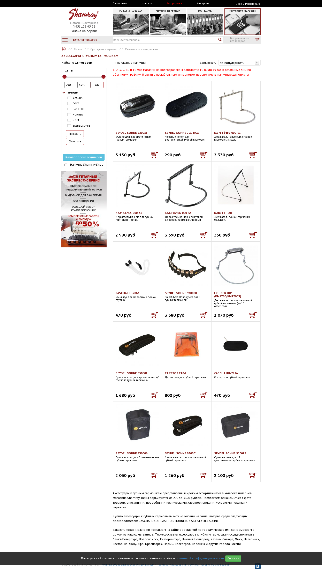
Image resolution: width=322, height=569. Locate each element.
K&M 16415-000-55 (129, 213)
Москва (80, 3)
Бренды (73, 92)
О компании (120, 3)
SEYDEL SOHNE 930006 (131, 453)
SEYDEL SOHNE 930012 (230, 453)
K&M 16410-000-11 (227, 132)
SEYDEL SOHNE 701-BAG (182, 132)
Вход (239, 3)
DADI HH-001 (223, 213)
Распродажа (174, 3)
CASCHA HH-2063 (127, 293)
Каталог (64, 49)
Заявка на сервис (84, 31)
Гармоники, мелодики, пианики (141, 49)
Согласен (233, 558)
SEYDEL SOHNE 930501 (131, 373)
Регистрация (253, 3)
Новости (147, 3)
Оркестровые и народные (104, 49)
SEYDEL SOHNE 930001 (181, 453)
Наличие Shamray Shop (86, 164)
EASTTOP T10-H (176, 373)
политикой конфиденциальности (200, 558)
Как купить (203, 3)
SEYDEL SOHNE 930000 (181, 293)
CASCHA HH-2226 (226, 373)
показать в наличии (131, 63)
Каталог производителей (83, 157)
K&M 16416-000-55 (178, 213)
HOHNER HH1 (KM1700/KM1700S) (227, 294)
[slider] (64, 77)
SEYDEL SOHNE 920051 (131, 132)
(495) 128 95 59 (84, 26)
